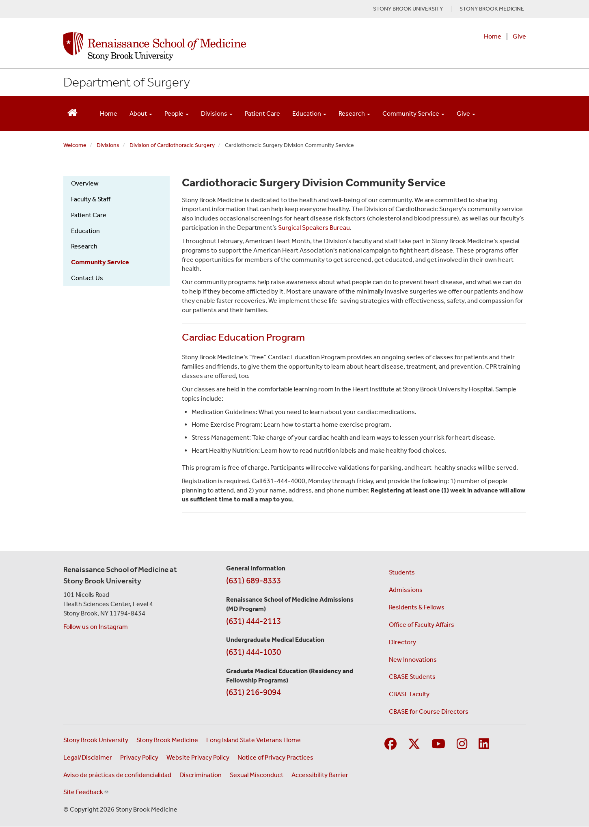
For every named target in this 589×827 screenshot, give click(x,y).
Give (519, 36)
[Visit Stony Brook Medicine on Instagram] (462, 744)
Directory (402, 642)
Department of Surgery (126, 82)
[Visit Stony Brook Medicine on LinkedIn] (484, 744)
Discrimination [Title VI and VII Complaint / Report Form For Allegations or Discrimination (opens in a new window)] (200, 775)
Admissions (406, 590)
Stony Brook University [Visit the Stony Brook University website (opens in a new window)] (95, 740)
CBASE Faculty (409, 694)
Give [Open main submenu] (466, 113)
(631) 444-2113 (253, 621)
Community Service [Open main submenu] (413, 113)
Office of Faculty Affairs (421, 624)
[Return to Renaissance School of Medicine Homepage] (72, 112)
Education (85, 231)
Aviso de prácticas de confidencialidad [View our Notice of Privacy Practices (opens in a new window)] (117, 775)
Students (402, 572)
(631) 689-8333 (253, 580)
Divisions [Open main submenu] (217, 113)
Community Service (100, 262)
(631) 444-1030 (253, 652)
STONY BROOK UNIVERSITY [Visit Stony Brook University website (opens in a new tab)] (408, 9)
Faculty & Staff (90, 199)
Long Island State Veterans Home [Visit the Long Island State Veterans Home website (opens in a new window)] (253, 740)
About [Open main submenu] (140, 113)
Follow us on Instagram (95, 627)
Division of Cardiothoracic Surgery (172, 145)
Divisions (108, 145)
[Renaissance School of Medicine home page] (211, 46)
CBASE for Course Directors (428, 711)
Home (492, 36)
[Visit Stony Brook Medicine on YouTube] (438, 744)
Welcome (74, 145)
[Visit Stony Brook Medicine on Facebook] (390, 744)
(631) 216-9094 (253, 692)
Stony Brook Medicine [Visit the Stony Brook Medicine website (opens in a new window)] (167, 740)
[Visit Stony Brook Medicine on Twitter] (414, 744)
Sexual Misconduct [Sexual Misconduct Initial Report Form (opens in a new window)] (256, 775)
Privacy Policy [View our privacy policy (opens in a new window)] (139, 757)
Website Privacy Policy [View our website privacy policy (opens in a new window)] (197, 757)
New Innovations (413, 659)
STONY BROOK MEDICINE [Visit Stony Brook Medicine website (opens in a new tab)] (492, 9)
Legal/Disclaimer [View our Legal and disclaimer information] (87, 757)
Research (84, 246)
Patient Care (262, 113)
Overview (85, 183)
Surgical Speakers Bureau (314, 227)
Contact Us (87, 278)
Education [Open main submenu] (309, 113)
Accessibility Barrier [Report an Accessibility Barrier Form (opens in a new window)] (319, 775)
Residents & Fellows (416, 607)
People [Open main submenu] (176, 113)
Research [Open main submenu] (354, 113)
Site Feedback (86, 792)
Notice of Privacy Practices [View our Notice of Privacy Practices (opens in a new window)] (275, 757)
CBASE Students (412, 676)
